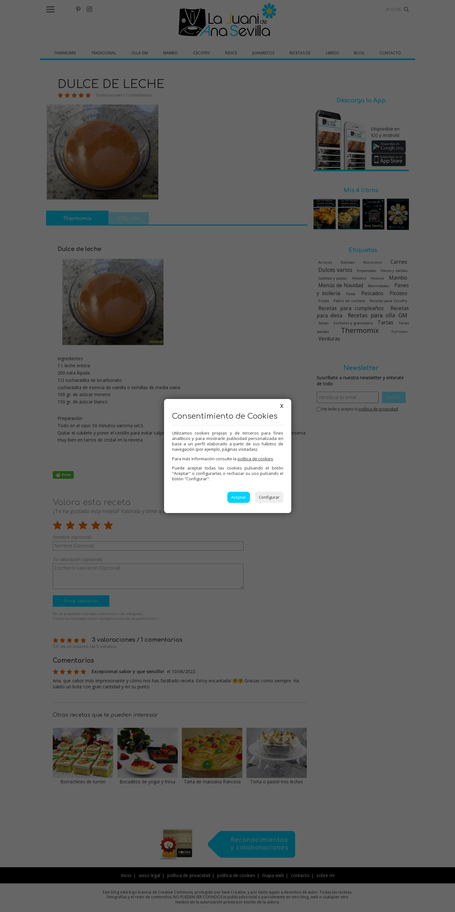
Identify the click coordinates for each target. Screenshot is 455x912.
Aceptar (238, 497)
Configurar (269, 497)
